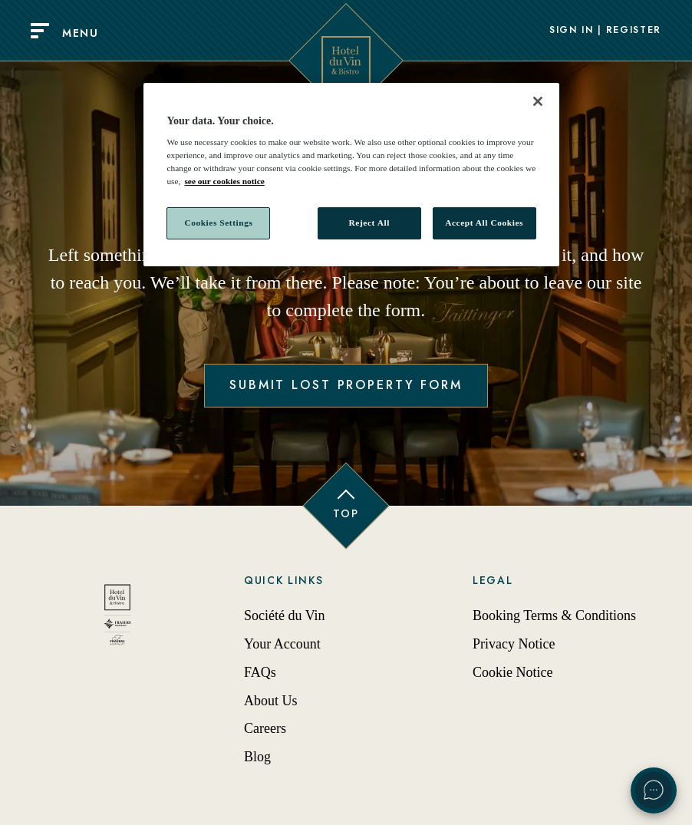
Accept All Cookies (484, 222)
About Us (271, 700)
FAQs (260, 672)
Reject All (369, 222)
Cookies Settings (218, 222)
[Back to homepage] (117, 619)
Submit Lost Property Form (346, 385)
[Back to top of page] (346, 506)
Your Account (282, 644)
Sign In (571, 30)
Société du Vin (284, 615)
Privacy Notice (514, 644)
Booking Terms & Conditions (554, 615)
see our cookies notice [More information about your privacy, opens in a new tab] (224, 181)
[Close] (538, 101)
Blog (257, 756)
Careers (265, 728)
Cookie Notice (512, 672)
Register (633, 30)
